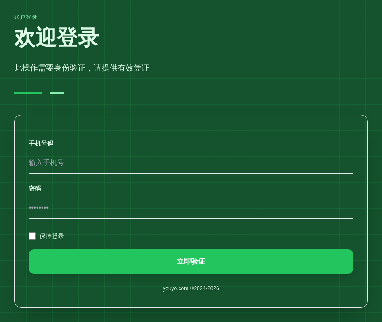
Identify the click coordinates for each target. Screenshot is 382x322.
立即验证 (191, 261)
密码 (35, 188)
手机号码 (41, 143)
